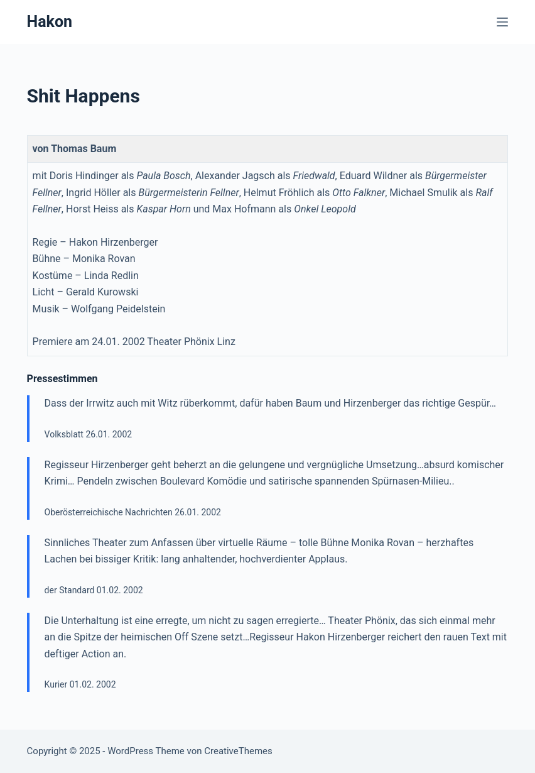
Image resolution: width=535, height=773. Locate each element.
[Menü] (502, 22)
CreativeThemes (238, 751)
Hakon (50, 22)
